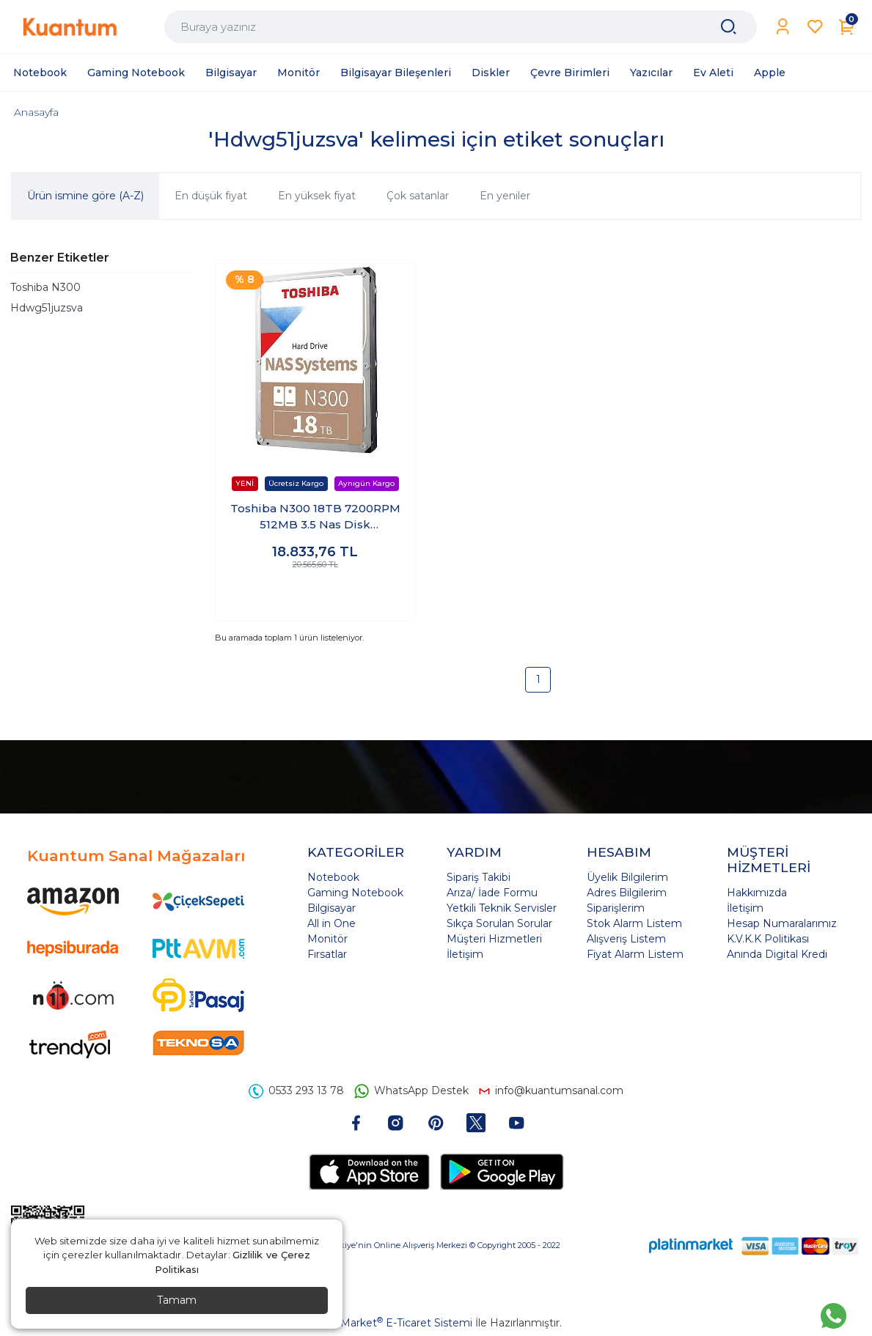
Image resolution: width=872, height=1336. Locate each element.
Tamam (177, 1300)
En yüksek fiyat (317, 195)
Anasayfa (36, 112)
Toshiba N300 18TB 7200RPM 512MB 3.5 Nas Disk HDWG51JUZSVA (315, 517)
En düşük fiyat (211, 195)
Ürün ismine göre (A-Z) (85, 195)
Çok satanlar (417, 195)
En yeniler (505, 195)
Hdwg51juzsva (46, 307)
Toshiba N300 (45, 287)
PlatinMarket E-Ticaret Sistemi (391, 1322)
